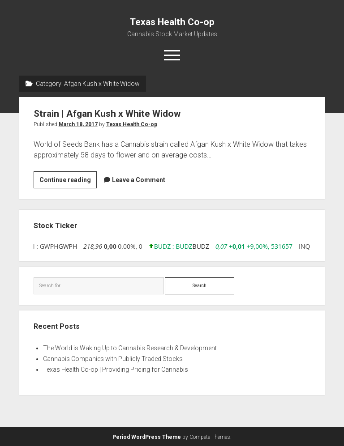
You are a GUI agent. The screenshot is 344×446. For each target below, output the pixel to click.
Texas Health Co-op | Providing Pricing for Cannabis (115, 369)
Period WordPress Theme (146, 437)
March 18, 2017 (78, 124)
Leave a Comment (138, 179)
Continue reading (68, 181)
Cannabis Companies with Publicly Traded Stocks (113, 358)
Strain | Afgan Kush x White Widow (107, 113)
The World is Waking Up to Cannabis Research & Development (130, 348)
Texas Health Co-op (172, 22)
